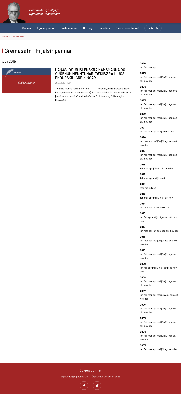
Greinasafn (18, 36)
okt (142, 80)
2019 (142, 150)
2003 (143, 345)
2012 (142, 226)
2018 (142, 164)
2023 (143, 100)
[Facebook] (84, 385)
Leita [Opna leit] (151, 28)
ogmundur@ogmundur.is (74, 376)
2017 (142, 174)
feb (146, 67)
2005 (143, 318)
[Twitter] (97, 385)
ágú (171, 77)
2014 (142, 203)
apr (154, 67)
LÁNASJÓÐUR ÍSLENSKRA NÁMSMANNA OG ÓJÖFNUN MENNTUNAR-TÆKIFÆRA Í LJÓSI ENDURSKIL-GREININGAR (90, 73)
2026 (143, 63)
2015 (142, 193)
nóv (146, 80)
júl (167, 77)
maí (159, 77)
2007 (143, 291)
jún (163, 77)
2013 (142, 213)
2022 (143, 113)
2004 (143, 331)
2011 (142, 236)
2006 (143, 304)
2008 (143, 277)
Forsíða (6, 36)
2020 (143, 137)
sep (175, 77)
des (150, 80)
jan (142, 67)
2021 (142, 127)
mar (150, 67)
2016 (142, 184)
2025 (143, 73)
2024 (143, 86)
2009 (143, 263)
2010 (142, 250)
